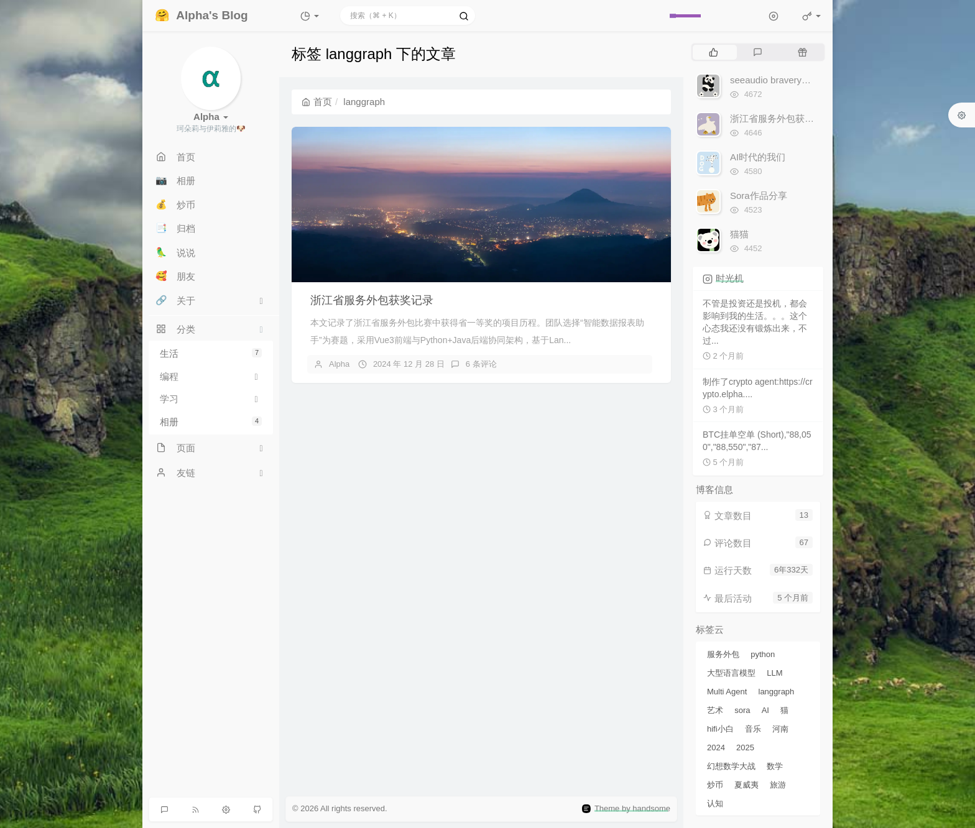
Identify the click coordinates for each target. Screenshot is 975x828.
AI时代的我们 (757, 157)
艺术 (715, 710)
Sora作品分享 (758, 195)
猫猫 (739, 234)
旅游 (778, 784)
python (763, 654)
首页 (317, 101)
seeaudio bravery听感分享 (784, 80)
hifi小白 (720, 729)
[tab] (713, 52)
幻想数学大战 (731, 766)
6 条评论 (481, 364)
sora (742, 710)
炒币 (715, 784)
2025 (745, 747)
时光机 (730, 278)
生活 (211, 353)
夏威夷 (746, 784)
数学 (775, 766)
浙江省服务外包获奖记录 (371, 300)
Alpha (339, 364)
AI (765, 710)
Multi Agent (727, 691)
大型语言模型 (731, 673)
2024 (716, 747)
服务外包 (723, 654)
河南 (780, 729)
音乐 (753, 729)
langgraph (777, 691)
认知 (715, 803)
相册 (211, 421)
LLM (774, 673)
